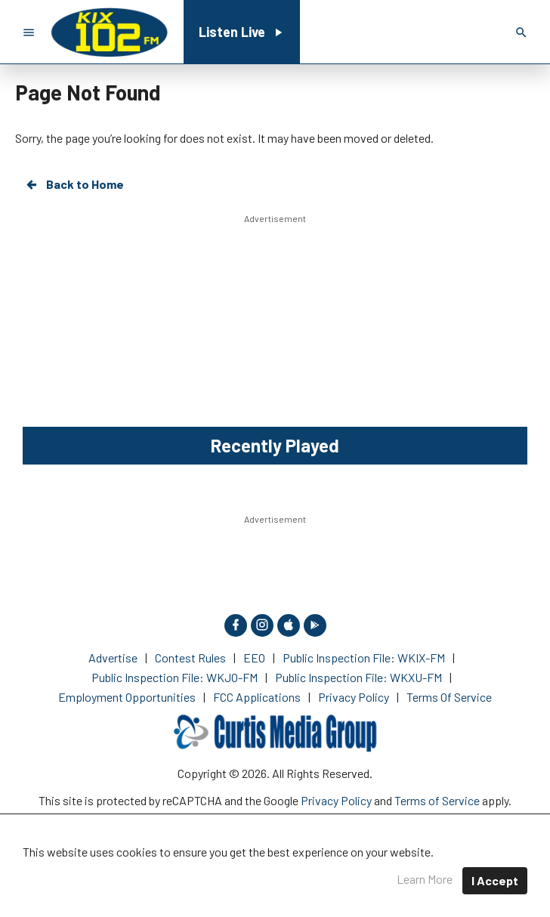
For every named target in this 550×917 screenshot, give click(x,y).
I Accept (494, 880)
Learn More (425, 879)
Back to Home (74, 184)
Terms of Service (437, 800)
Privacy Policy (336, 800)
